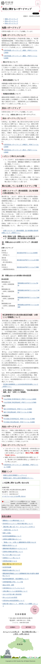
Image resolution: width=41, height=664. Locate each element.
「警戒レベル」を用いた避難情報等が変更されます (19, 542)
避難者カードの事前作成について (14, 520)
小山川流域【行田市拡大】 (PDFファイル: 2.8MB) (20, 399)
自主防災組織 (7, 567)
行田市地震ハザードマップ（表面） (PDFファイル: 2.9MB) (20, 51)
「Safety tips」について (10, 530)
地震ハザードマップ (11, 19)
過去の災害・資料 (8, 585)
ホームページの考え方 (11, 632)
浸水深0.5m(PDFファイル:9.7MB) (28, 260)
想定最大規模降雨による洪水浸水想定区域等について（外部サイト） (20, 385)
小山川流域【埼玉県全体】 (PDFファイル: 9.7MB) (20, 402)
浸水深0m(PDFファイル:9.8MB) (27, 253)
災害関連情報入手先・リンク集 (13, 582)
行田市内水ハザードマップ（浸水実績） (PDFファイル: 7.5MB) (21, 466)
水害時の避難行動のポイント (12, 539)
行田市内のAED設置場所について (14, 600)
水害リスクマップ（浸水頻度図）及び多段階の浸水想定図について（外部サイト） (20, 232)
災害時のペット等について (11, 558)
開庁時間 (28, 627)
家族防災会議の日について (11, 570)
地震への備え (7, 533)
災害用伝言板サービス (10, 561)
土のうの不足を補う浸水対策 (12, 594)
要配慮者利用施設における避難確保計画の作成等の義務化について (21, 574)
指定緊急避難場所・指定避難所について (16, 579)
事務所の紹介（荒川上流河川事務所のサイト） (18, 478)
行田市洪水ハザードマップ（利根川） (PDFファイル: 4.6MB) (21, 146)
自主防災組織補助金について (12, 536)
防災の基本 (6, 516)
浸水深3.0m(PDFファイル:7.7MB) (28, 267)
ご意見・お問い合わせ (21, 634)
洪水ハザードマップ (11, 21)
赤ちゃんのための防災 (10, 597)
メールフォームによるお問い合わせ (14, 496)
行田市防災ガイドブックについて (14, 588)
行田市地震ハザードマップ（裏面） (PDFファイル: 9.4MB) (20, 57)
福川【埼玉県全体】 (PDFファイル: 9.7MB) (18, 412)
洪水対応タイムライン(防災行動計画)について (18, 523)
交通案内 (12, 627)
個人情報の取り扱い (29, 632)
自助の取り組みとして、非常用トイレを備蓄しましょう (20, 605)
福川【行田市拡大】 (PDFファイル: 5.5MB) (18, 409)
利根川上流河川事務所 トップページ (15, 475)
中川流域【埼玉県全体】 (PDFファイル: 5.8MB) (19, 422)
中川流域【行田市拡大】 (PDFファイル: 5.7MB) (19, 419)
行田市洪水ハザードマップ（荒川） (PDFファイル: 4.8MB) (20, 151)
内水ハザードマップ (11, 23)
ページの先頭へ (34, 610)
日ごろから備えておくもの (11, 555)
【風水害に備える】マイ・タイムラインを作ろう (19, 527)
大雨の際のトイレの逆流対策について (15, 591)
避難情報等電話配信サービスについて (15, 548)
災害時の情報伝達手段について (13, 551)
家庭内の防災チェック (10, 545)
